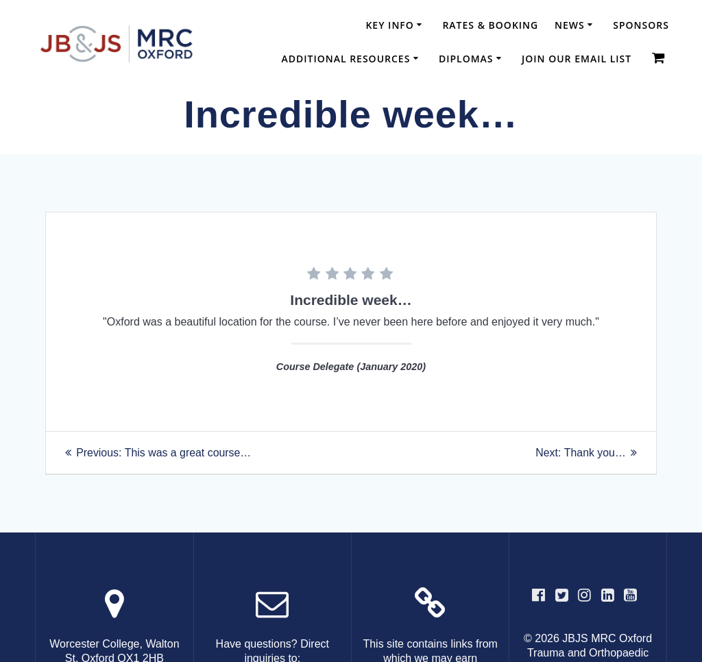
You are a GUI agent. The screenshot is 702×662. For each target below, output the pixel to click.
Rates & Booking (490, 25)
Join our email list (576, 58)
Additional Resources (345, 58)
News (570, 25)
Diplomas (466, 58)
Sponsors (641, 25)
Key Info (389, 25)
